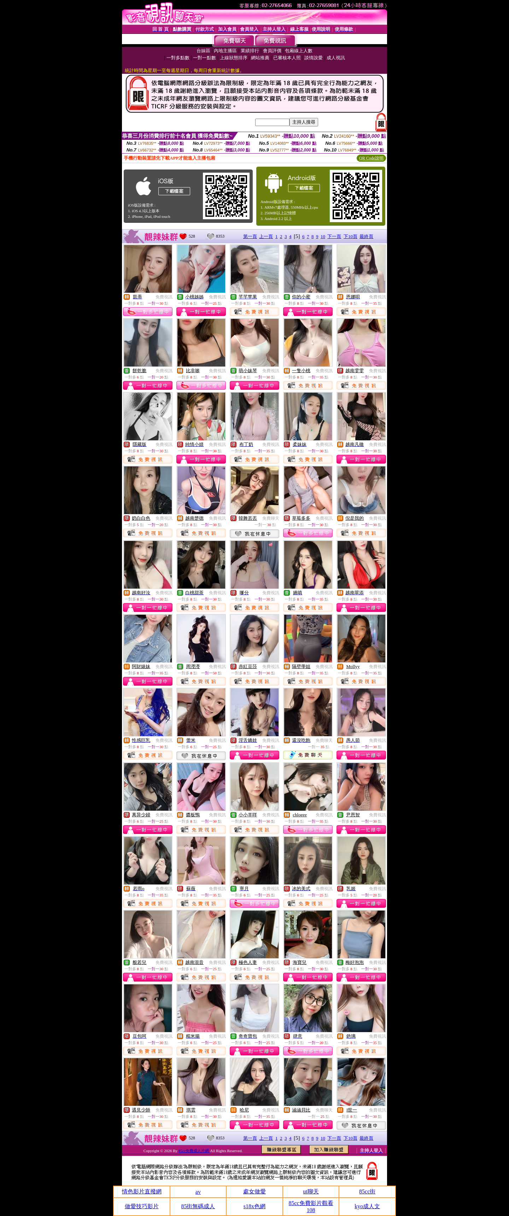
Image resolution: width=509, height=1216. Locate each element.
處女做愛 (254, 1191)
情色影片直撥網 (142, 1191)
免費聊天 (270, 518)
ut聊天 (310, 1191)
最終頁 (366, 236)
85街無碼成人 (198, 1206)
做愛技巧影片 (142, 1206)
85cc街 (367, 1191)
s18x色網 (254, 1206)
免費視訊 (164, 296)
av (198, 1192)
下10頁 (350, 236)
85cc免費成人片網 (194, 1151)
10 (323, 236)
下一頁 (334, 236)
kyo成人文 (367, 1206)
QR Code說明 (371, 158)
